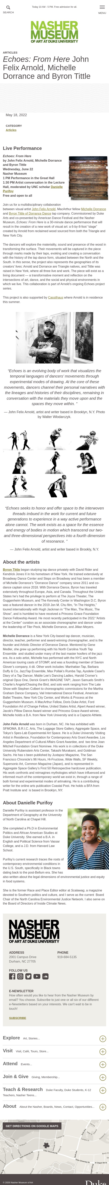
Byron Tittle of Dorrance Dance (30, 213)
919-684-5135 (67, 957)
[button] (8, 10)
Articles (11, 130)
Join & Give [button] (54, 1077)
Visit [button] (54, 1051)
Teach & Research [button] (54, 1092)
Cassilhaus (55, 297)
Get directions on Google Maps (32, 1126)
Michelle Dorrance (93, 209)
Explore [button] (54, 1038)
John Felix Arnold (43, 209)
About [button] (54, 1107)
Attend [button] (54, 1064)
